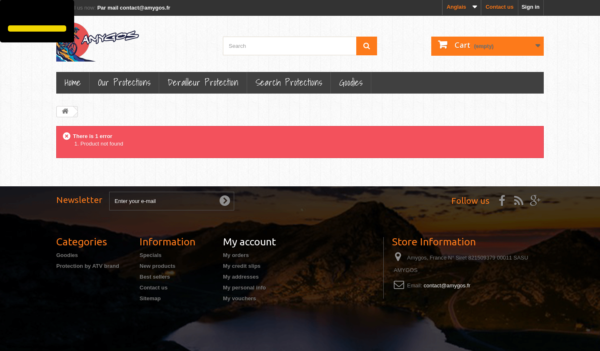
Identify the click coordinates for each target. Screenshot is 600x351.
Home (73, 82)
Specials (151, 255)
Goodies (350, 82)
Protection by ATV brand (87, 266)
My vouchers (239, 298)
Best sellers (155, 277)
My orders (236, 255)
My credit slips (241, 266)
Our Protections (124, 82)
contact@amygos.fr (447, 285)
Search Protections (288, 82)
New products (157, 266)
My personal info (244, 287)
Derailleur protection (203, 82)
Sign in (531, 7)
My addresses (241, 277)
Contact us (499, 7)
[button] (9, 13)
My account (249, 241)
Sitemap (150, 298)
